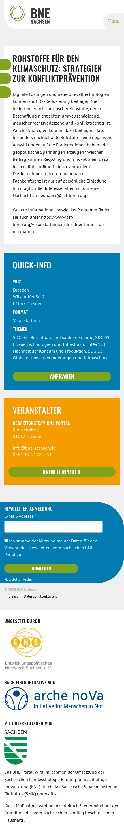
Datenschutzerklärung (41, 596)
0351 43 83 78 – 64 (32, 455)
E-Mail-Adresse (20, 516)
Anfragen (62, 377)
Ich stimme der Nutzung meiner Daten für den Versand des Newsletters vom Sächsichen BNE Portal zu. (50, 548)
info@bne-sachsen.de (34, 448)
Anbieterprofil (62, 472)
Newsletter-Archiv (18, 580)
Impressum (13, 596)
